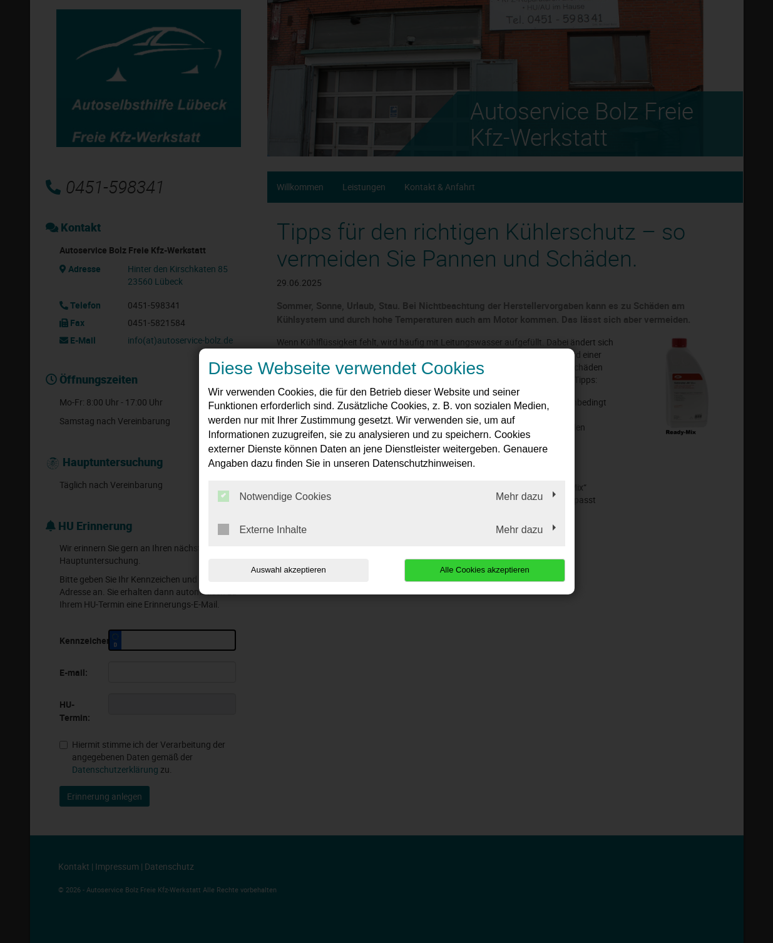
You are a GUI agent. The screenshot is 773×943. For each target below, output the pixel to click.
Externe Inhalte (262, 529)
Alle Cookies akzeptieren (485, 569)
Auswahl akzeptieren (288, 569)
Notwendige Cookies (275, 496)
